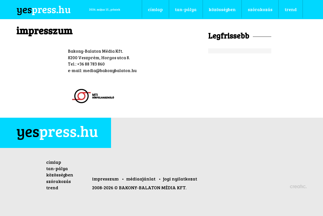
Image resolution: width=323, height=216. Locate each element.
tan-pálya (57, 168)
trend (52, 187)
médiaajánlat (141, 179)
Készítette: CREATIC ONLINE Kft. (298, 186)
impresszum (106, 179)
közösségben (59, 175)
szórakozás (58, 181)
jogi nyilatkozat (180, 179)
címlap (53, 162)
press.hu (57, 130)
